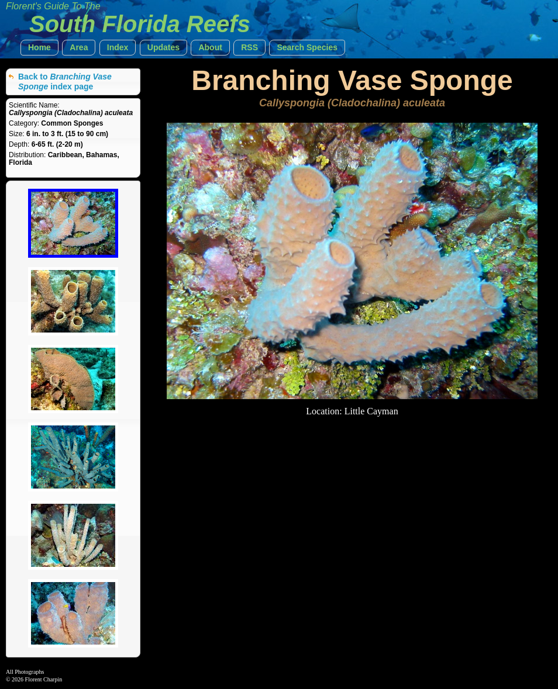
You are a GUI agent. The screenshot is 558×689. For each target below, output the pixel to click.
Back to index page (65, 81)
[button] (39, 48)
